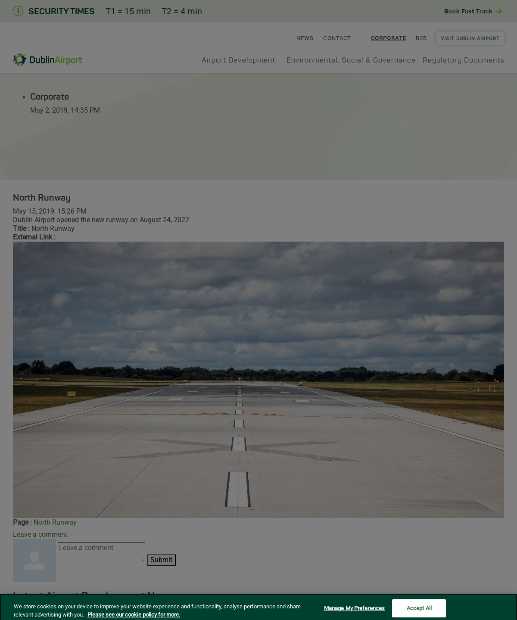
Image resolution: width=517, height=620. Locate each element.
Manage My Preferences (354, 611)
